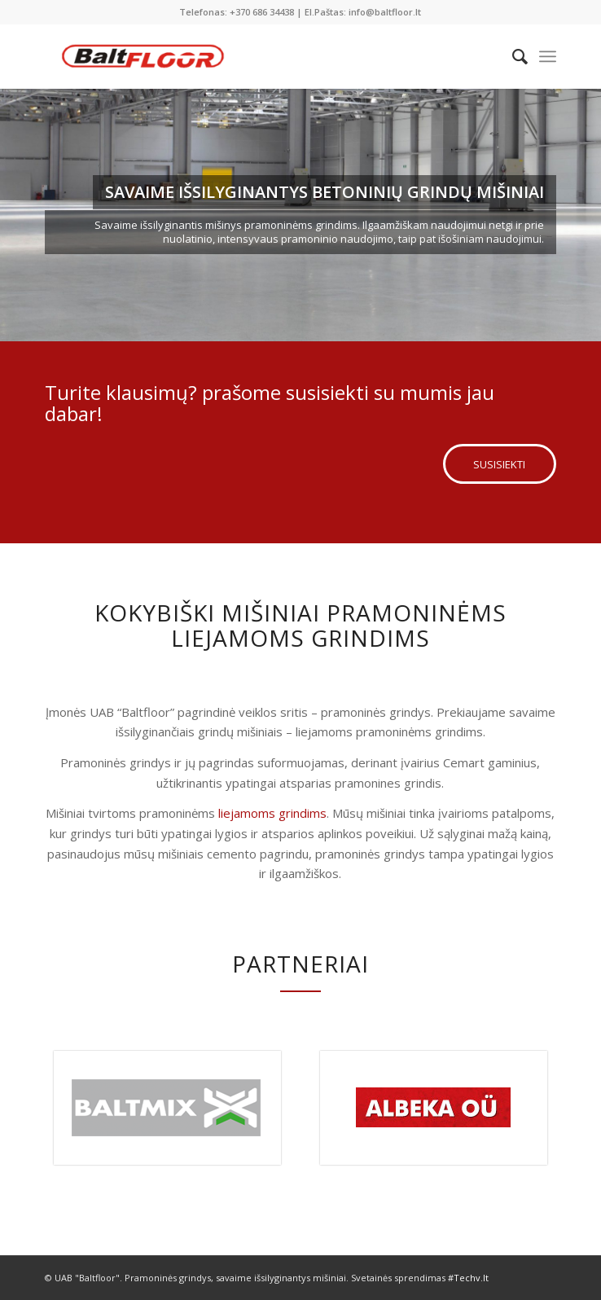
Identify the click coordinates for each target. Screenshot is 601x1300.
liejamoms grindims (272, 813)
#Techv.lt (468, 1277)
